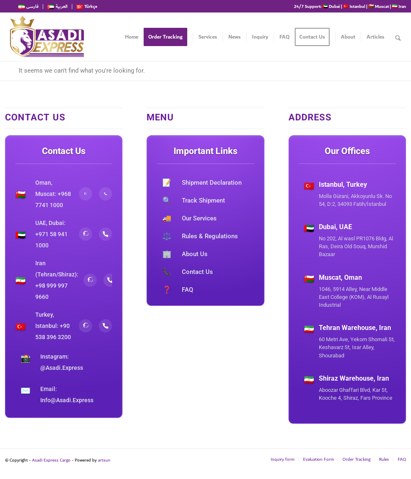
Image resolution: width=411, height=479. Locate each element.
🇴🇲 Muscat (378, 6)
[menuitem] (30, 6)
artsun (104, 460)
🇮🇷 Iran (399, 6)
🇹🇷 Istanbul (354, 6)
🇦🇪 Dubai (331, 6)
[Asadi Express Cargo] (46, 37)
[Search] (398, 37)
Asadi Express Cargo (51, 460)
